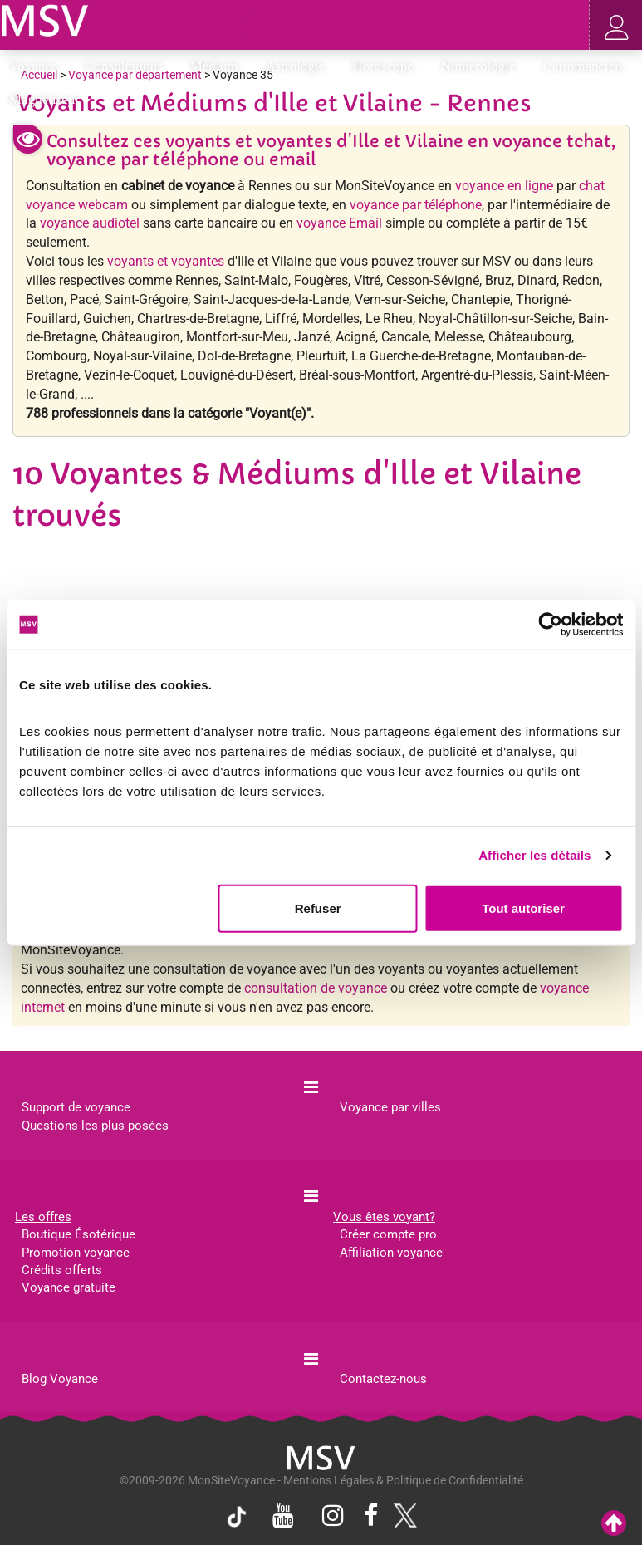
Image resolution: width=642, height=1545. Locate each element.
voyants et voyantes (165, 261)
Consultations (129, 66)
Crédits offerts (62, 1270)
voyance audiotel (90, 223)
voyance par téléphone (416, 205)
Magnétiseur (50, 99)
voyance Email (339, 223)
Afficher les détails (534, 855)
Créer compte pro (388, 1234)
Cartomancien (582, 66)
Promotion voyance (76, 1252)
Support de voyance (76, 1107)
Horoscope (388, 66)
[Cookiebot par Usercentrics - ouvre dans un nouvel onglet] (550, 624)
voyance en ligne (504, 186)
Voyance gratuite (68, 1287)
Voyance (38, 66)
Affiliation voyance (391, 1252)
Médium (219, 66)
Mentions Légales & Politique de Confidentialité (403, 1480)
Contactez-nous (383, 1378)
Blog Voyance (60, 1378)
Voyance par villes (390, 1107)
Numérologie (484, 66)
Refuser (318, 907)
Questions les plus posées (95, 1125)
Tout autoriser (523, 907)
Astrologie (300, 66)
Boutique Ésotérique (78, 1234)
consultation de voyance (315, 988)
